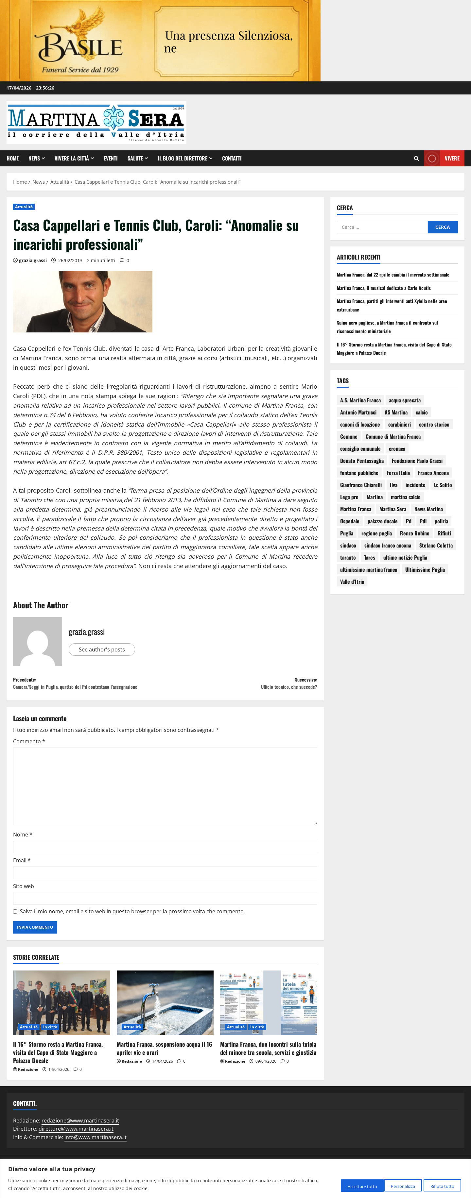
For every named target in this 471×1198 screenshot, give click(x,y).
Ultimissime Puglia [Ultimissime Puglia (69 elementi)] (425, 578)
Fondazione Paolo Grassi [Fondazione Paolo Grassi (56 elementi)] (417, 469)
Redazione (28, 1083)
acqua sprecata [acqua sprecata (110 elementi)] (405, 408)
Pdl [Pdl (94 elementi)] (423, 529)
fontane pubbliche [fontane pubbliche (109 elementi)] (359, 481)
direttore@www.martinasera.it (76, 1142)
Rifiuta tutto (386, 1185)
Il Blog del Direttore (182, 158)
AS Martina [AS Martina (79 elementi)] (396, 420)
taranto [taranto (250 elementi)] (348, 565)
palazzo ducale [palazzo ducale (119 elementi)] (383, 529)
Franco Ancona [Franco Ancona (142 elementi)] (433, 481)
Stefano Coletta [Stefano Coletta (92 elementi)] (436, 553)
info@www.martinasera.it (95, 1151)
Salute (135, 158)
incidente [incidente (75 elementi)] (416, 493)
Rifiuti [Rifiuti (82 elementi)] (444, 541)
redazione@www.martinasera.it (80, 1134)
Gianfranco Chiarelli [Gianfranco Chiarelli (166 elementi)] (361, 493)
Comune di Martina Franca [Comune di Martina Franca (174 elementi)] (393, 444)
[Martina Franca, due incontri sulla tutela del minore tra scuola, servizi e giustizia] (268, 1016)
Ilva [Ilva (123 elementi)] (393, 493)
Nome (22, 848)
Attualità (24, 207)
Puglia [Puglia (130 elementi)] (346, 541)
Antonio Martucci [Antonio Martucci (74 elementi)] (358, 420)
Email (22, 874)
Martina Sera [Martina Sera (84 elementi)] (392, 517)
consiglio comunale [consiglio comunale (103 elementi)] (360, 457)
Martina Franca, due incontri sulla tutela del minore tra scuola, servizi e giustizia (268, 1061)
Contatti (232, 158)
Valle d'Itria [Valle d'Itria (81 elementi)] (352, 590)
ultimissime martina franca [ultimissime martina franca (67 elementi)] (368, 578)
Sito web (23, 899)
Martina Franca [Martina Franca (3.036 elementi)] (355, 517)
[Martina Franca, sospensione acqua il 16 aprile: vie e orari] (165, 1016)
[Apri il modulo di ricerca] (416, 158)
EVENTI (111, 158)
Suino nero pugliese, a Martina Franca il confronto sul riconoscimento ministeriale (393, 335)
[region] (235, 1178)
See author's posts (104, 649)
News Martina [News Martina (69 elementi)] (428, 517)
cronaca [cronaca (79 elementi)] (397, 457)
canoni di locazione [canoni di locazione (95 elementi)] (360, 432)
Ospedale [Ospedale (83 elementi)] (349, 529)
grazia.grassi (33, 260)
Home (13, 158)
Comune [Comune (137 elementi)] (349, 444)
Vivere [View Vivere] (442, 158)
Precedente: (89, 690)
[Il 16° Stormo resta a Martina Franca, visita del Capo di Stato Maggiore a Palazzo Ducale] (61, 1016)
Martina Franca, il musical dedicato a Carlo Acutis (389, 296)
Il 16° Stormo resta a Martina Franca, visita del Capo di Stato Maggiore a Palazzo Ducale (58, 1065)
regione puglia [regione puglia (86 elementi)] (376, 541)
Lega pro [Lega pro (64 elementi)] (349, 505)
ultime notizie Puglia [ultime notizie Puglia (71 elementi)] (405, 565)
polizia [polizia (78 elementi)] (441, 529)
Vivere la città (72, 158)
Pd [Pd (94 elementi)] (408, 529)
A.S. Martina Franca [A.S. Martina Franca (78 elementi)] (360, 408)
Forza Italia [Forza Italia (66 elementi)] (398, 481)
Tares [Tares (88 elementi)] (369, 565)
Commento (29, 755)
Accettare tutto (437, 1185)
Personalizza (338, 1185)
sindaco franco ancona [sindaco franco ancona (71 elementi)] (387, 553)
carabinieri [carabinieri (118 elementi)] (399, 432)
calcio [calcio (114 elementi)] (422, 420)
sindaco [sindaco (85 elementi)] (348, 553)
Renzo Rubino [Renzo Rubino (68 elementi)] (414, 541)
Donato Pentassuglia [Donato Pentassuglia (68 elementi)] (362, 469)
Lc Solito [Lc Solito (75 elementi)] (443, 493)
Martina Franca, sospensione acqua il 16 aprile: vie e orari (164, 1061)
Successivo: (241, 685)
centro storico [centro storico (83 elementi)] (434, 432)
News (34, 158)
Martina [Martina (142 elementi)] (375, 505)
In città (50, 1040)
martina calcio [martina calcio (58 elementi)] (406, 505)
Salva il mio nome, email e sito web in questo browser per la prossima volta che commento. (132, 925)
